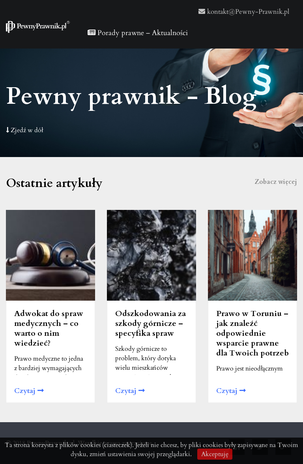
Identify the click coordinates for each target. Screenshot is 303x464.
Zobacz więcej (275, 182)
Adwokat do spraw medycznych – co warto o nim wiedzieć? (48, 328)
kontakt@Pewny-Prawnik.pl (243, 11)
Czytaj (29, 391)
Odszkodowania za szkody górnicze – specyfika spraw (150, 323)
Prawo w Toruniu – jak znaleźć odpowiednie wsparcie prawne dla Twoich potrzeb (252, 333)
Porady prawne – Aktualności (138, 33)
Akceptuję (214, 454)
